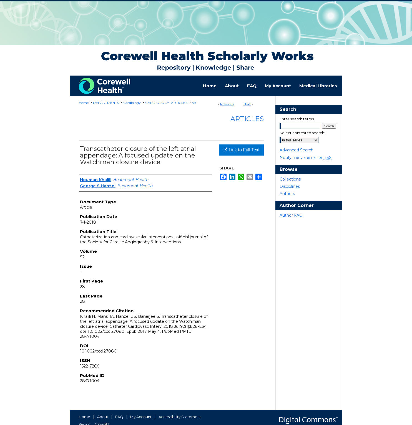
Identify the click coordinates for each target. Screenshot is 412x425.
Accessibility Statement (180, 416)
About (102, 416)
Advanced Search (296, 150)
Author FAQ (291, 215)
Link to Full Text (241, 150)
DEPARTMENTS (106, 103)
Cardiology (132, 103)
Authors (287, 193)
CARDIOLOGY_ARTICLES (166, 103)
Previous (227, 104)
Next (247, 104)
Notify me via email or (305, 157)
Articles (247, 119)
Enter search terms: (297, 119)
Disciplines (290, 186)
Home (84, 103)
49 (194, 103)
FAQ (119, 416)
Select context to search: (302, 133)
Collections (290, 179)
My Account (141, 416)
